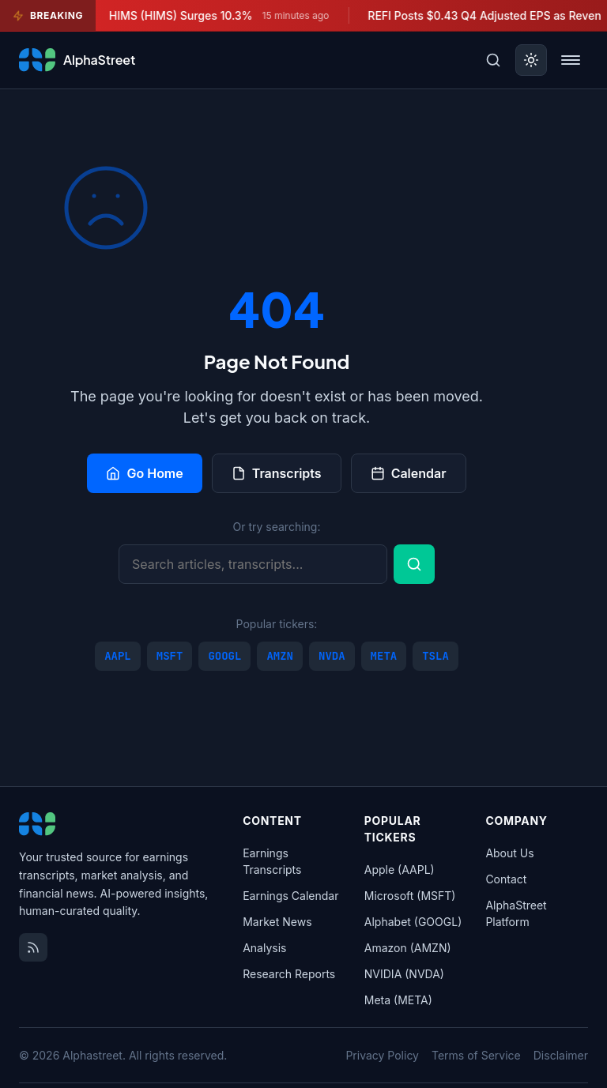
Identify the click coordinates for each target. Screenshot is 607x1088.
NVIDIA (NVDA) (404, 974)
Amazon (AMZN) (407, 947)
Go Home (144, 473)
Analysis (264, 947)
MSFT (169, 656)
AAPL (117, 656)
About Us (509, 853)
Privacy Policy (382, 1055)
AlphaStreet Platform (515, 913)
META (384, 656)
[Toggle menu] (570, 60)
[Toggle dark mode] (531, 60)
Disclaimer (560, 1055)
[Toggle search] (493, 60)
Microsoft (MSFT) (410, 895)
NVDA (332, 656)
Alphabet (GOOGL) (413, 921)
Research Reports (289, 974)
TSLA (435, 656)
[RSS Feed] (33, 947)
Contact (505, 879)
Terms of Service (476, 1055)
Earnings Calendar (290, 895)
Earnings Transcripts (272, 861)
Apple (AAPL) (399, 869)
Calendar (409, 473)
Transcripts (277, 473)
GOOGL (224, 656)
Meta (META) (398, 1000)
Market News (277, 921)
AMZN (279, 656)
